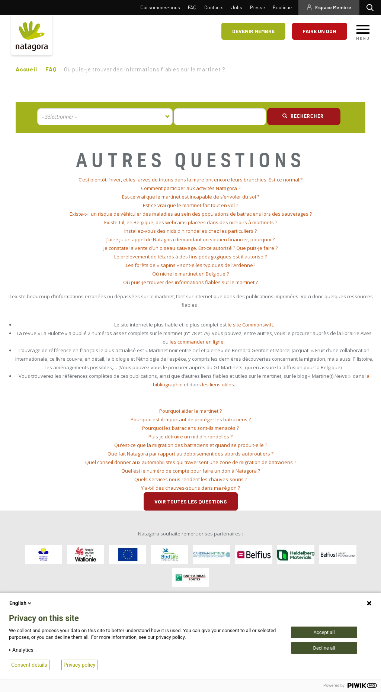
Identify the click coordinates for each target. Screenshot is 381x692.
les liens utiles (218, 384)
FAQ (192, 7)
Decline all (324, 648)
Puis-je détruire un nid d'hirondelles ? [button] (190, 436)
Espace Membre (333, 7)
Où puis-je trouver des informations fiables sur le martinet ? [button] (190, 282)
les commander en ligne (197, 341)
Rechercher (372, 7)
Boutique (282, 7)
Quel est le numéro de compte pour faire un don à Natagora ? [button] (190, 470)
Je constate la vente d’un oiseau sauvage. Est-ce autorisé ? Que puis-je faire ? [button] (190, 248)
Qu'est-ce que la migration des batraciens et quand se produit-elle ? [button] (190, 445)
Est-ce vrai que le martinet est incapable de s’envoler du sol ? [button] (190, 196)
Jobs (236, 7)
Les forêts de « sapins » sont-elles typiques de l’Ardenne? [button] (190, 265)
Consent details (29, 665)
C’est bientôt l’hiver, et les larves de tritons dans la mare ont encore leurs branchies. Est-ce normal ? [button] (190, 179)
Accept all (323, 632)
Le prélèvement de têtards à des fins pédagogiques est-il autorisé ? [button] (190, 256)
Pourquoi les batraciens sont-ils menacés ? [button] (190, 428)
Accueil (26, 69)
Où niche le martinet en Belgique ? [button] (190, 273)
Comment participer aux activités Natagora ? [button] (190, 188)
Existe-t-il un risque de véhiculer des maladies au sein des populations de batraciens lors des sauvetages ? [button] (191, 213)
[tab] (190, 180)
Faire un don (319, 31)
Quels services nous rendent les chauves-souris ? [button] (190, 479)
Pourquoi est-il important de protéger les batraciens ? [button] (191, 419)
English (20, 603)
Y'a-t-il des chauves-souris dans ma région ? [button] (190, 488)
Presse (257, 7)
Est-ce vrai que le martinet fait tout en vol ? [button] (190, 205)
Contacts (214, 7)
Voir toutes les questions (190, 501)
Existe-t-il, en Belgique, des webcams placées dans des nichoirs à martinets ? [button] (190, 222)
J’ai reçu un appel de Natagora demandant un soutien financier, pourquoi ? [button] (190, 239)
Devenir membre (253, 31)
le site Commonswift (250, 324)
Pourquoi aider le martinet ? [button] (190, 411)
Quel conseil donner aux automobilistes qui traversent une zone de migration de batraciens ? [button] (190, 462)
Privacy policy (79, 665)
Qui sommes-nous (160, 7)
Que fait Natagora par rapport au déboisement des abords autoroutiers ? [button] (190, 453)
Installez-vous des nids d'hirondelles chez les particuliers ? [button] (190, 231)
